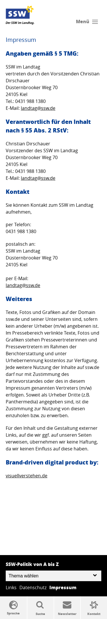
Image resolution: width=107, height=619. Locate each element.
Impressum (62, 587)
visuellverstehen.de (26, 475)
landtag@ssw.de (38, 108)
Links (11, 587)
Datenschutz (33, 587)
